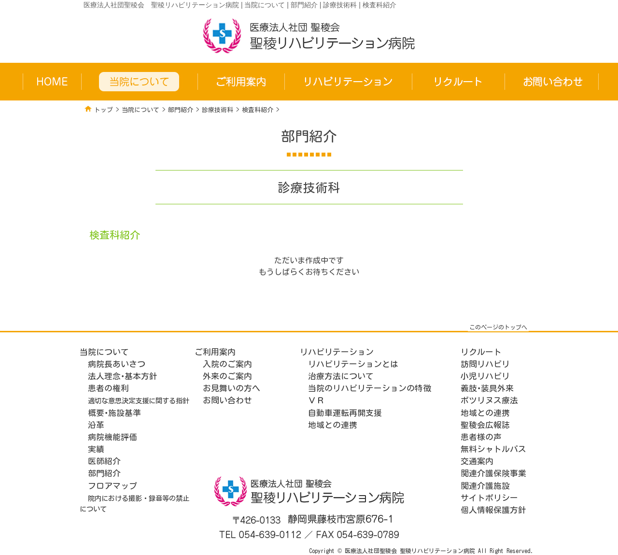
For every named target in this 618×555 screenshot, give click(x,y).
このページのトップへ (498, 327)
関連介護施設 (485, 486)
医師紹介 (104, 461)
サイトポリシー (489, 498)
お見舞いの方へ (231, 388)
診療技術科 (217, 110)
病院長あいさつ (116, 364)
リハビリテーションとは (353, 364)
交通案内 (477, 461)
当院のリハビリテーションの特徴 (369, 388)
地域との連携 (332, 425)
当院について (140, 110)
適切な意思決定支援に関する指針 (138, 400)
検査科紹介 (257, 110)
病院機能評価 (112, 437)
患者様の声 (481, 437)
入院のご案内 (227, 364)
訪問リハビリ (485, 364)
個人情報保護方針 (493, 510)
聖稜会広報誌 (485, 425)
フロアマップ (112, 486)
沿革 (96, 425)
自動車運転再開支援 (345, 413)
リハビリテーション (337, 352)
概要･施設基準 (114, 413)
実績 (96, 449)
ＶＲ (316, 400)
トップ (103, 110)
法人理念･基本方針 (122, 376)
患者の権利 (108, 388)
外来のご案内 (227, 376)
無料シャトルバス (493, 449)
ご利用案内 (215, 352)
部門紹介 (180, 110)
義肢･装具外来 (487, 388)
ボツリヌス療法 (489, 400)
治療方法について (341, 376)
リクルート (481, 352)
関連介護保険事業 (493, 473)
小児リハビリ (485, 376)
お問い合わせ (227, 400)
